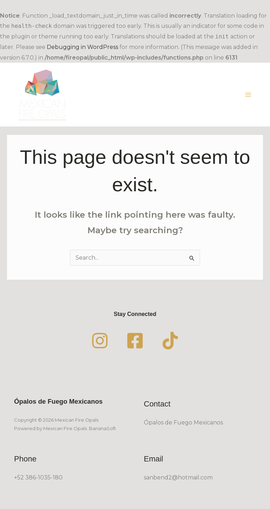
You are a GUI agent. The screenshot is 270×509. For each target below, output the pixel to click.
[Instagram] (100, 340)
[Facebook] (135, 340)
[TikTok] (170, 340)
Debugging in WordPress (82, 47)
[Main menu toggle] (248, 95)
